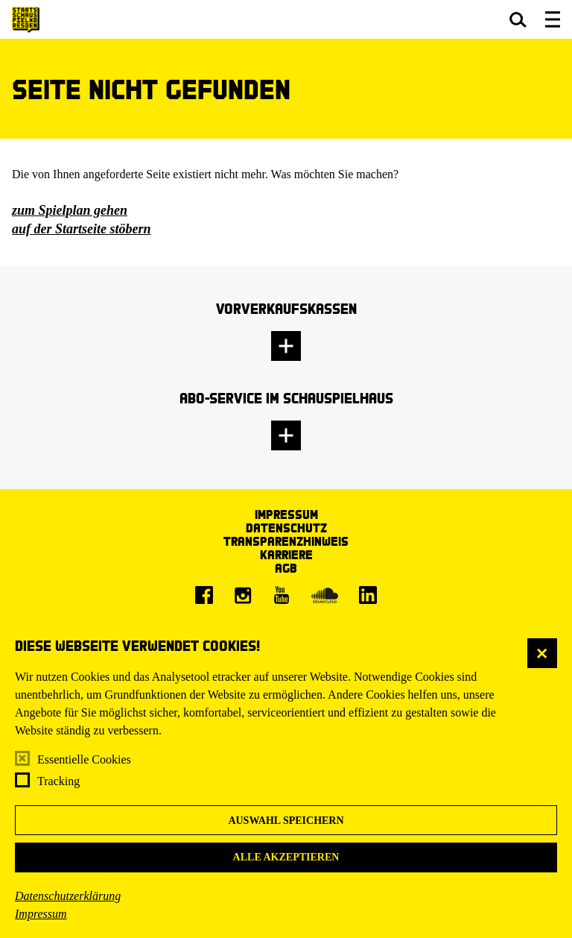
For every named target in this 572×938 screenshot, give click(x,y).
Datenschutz (286, 527)
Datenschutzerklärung (68, 896)
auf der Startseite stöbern (81, 228)
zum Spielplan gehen (69, 210)
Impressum (41, 913)
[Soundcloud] (324, 595)
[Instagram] (243, 595)
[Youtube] (281, 595)
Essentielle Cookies (84, 759)
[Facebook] (204, 595)
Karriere (286, 554)
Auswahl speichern (285, 820)
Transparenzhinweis (286, 541)
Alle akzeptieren (286, 857)
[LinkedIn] (368, 595)
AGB (286, 568)
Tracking (58, 781)
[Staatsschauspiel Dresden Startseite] (25, 20)
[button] (518, 19)
